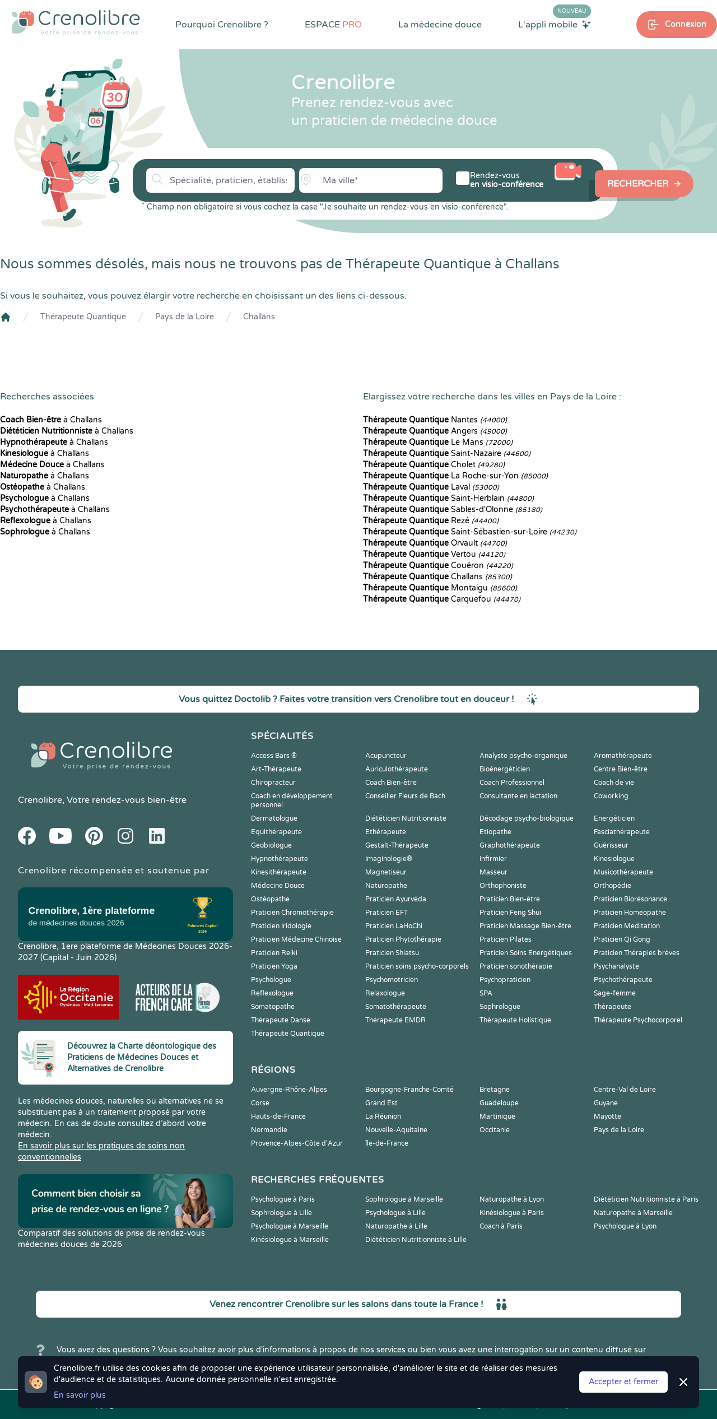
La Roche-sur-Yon (455, 476)
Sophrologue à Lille (281, 1213)
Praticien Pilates (505, 939)
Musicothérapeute (623, 872)
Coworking (611, 796)
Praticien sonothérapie (515, 966)
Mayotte (607, 1116)
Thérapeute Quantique (83, 317)
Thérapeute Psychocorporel (638, 1020)
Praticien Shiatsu (392, 953)
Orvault (435, 543)
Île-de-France (386, 1143)
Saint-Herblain (448, 498)
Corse (260, 1103)
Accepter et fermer (623, 1382)
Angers (435, 431)
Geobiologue (271, 845)
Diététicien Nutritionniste (405, 818)
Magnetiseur (386, 872)
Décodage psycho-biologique (526, 818)
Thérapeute (612, 1007)
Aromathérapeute (623, 756)
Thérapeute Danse (280, 1020)
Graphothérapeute (509, 845)
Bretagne (494, 1090)
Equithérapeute (276, 832)
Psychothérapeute (623, 980)
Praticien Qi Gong (622, 939)
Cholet (434, 464)
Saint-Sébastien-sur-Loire (469, 532)
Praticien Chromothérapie (292, 912)
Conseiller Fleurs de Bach (405, 796)
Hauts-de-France (278, 1116)
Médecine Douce (278, 886)
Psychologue (271, 980)
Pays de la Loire (184, 317)
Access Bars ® (274, 756)
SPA (485, 993)
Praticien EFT (386, 912)
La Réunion (383, 1116)
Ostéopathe (270, 899)
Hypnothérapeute (279, 859)
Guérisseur (611, 845)
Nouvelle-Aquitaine (396, 1130)
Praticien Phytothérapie (403, 939)
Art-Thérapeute (276, 769)
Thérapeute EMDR (395, 1020)
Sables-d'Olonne (452, 509)
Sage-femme (615, 993)
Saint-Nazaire (446, 453)
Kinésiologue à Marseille (290, 1240)
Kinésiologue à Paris (511, 1213)
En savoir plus (80, 1395)
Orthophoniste (503, 886)
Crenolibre (40, 800)
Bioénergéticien (504, 769)
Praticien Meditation (627, 926)
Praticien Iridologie (281, 926)
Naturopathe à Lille (396, 1226)
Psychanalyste (616, 966)
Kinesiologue (614, 859)
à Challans (51, 420)
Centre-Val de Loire (625, 1090)
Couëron (438, 565)
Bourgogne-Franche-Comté (409, 1090)
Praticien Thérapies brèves (636, 953)
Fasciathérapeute (622, 832)
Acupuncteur (386, 756)
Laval (431, 487)
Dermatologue (274, 818)
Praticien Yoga (274, 966)
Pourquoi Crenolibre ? (221, 24)
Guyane (606, 1103)
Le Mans (438, 442)
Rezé (431, 520)
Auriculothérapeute (396, 769)
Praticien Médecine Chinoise (296, 939)
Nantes (435, 420)
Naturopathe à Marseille (633, 1213)
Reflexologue (272, 993)
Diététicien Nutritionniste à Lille (416, 1240)
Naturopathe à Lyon (511, 1199)
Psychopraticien (504, 980)
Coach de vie (614, 783)
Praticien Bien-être (509, 899)
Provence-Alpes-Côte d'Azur (297, 1143)
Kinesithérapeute (278, 872)
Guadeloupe (499, 1103)
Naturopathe (386, 886)
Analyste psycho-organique (523, 756)
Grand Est (381, 1103)
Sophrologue (499, 1007)
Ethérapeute (385, 832)
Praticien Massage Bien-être (525, 926)
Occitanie (494, 1130)
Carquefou (441, 599)
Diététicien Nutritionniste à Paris (646, 1199)
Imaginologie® (388, 859)
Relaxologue (385, 993)
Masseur (493, 872)
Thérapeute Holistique (515, 1020)
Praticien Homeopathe (630, 912)
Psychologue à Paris (283, 1199)
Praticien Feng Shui (510, 912)
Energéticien (614, 818)
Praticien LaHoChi (393, 926)
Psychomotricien (391, 980)
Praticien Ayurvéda (395, 899)
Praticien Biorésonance (630, 899)
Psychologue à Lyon (625, 1226)
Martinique (497, 1116)
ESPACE (333, 24)
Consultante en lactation (518, 796)
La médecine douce (440, 24)
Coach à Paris (501, 1226)
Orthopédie (612, 886)
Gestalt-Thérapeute (397, 845)
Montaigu (440, 588)
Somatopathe (273, 1007)
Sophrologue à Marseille (404, 1199)
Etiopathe (495, 832)
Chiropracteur (273, 783)
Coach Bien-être (391, 783)
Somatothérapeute (395, 1007)
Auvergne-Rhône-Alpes (289, 1090)
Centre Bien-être (621, 769)
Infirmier (493, 859)
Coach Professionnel (511, 783)
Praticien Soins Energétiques (525, 953)
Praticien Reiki (274, 953)
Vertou (434, 554)
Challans (259, 317)
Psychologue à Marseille (289, 1226)
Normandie (269, 1130)
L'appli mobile (554, 24)
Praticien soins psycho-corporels (417, 966)
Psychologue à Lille (395, 1213)
